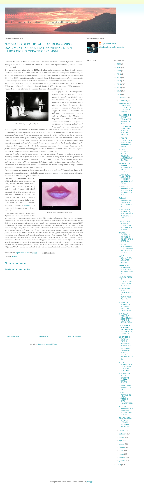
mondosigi (21, 15)
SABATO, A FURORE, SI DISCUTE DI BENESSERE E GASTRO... (126, 237)
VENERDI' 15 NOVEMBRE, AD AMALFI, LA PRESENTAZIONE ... (126, 269)
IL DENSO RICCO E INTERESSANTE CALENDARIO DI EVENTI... (126, 281)
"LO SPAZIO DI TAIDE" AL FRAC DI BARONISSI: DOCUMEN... (125, 341)
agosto (122, 437)
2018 (119, 78)
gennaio (122, 461)
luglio (121, 440)
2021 (119, 67)
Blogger (90, 482)
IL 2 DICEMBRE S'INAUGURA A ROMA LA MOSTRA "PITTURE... (125, 131)
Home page (43, 336)
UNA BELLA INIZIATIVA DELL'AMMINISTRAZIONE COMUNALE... (126, 318)
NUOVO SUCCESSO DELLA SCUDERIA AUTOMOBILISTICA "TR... (126, 155)
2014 (119, 91)
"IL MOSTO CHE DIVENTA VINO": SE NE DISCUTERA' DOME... (125, 119)
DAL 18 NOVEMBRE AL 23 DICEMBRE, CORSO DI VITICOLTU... (126, 366)
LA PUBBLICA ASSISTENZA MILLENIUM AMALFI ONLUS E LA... (126, 179)
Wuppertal (28, 205)
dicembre (123, 97)
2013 (119, 94)
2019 (119, 74)
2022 (119, 64)
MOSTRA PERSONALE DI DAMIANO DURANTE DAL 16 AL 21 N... (126, 410)
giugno (122, 444)
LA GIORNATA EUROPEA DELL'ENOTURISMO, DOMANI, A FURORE (126, 329)
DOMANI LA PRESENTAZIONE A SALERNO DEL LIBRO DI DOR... (126, 191)
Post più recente (13, 336)
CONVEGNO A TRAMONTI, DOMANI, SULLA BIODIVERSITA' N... (126, 354)
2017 (119, 81)
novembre (123, 100)
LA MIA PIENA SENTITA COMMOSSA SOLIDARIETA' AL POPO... (125, 225)
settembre (123, 434)
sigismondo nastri (109, 43)
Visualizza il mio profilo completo (111, 47)
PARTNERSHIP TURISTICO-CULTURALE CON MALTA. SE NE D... (125, 107)
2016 (119, 84)
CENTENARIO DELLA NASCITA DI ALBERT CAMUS (124, 378)
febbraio (122, 457)
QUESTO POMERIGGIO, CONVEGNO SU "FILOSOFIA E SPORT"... (126, 248)
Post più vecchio (74, 336)
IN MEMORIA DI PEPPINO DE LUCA (125, 387)
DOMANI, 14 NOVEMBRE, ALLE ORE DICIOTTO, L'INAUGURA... (125, 306)
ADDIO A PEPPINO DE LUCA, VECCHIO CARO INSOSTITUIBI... (126, 398)
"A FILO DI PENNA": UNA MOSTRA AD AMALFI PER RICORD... (125, 142)
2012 (119, 465)
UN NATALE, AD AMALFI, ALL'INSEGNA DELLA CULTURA (125, 167)
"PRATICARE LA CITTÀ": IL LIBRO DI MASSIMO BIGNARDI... (125, 422)
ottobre (122, 430)
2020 (119, 71)
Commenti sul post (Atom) (47, 344)
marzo (121, 454)
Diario (14, 256)
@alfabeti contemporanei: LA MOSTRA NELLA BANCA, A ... (126, 202)
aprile (121, 450)
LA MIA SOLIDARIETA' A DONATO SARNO (125, 259)
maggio (122, 447)
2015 (119, 88)
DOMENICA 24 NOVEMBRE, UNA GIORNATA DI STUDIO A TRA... (126, 214)
